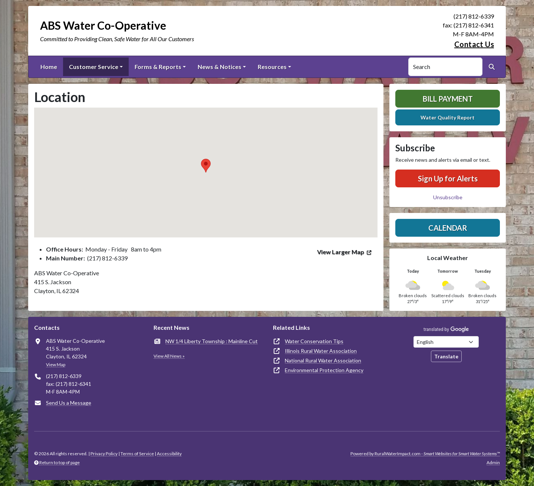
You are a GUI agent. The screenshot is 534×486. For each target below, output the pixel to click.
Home (48, 66)
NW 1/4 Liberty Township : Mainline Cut (211, 341)
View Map (55, 364)
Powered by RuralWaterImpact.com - (425, 453)
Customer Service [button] (93, 66)
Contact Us (474, 44)
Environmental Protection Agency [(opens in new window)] (324, 370)
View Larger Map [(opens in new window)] (340, 251)
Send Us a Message (68, 403)
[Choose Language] (446, 342)
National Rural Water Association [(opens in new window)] (323, 360)
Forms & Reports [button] (158, 66)
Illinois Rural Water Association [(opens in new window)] (321, 351)
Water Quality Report (448, 117)
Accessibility (169, 453)
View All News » (169, 356)
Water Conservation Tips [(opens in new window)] (314, 341)
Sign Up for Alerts (448, 178)
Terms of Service (137, 453)
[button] (206, 166)
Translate (446, 356)
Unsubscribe (447, 197)
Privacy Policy (104, 453)
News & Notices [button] (219, 66)
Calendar (447, 227)
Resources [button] (272, 66)
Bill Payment (448, 98)
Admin (493, 462)
